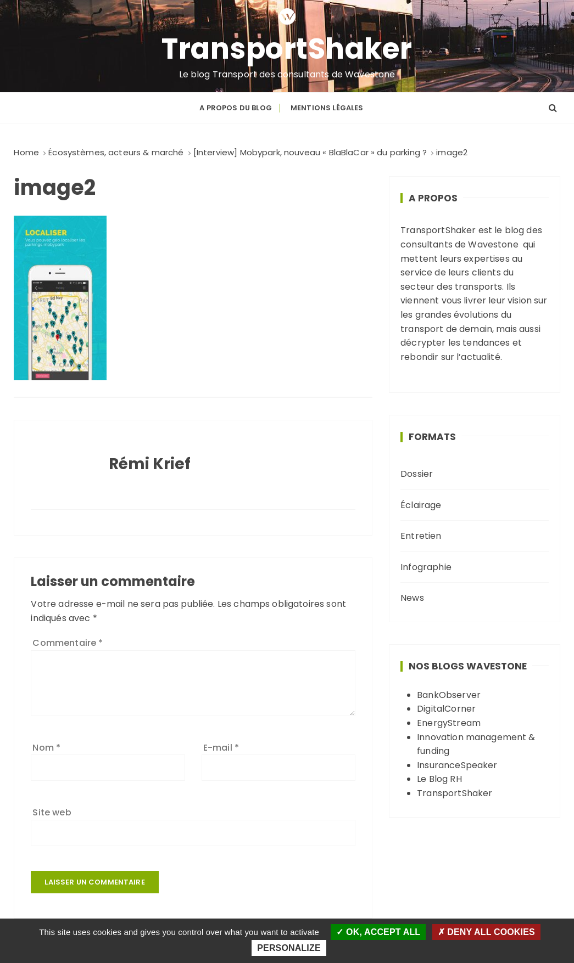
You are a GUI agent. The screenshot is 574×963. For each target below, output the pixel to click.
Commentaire (67, 643)
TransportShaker (287, 48)
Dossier (416, 474)
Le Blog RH (439, 779)
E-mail (221, 747)
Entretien (420, 536)
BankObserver (449, 695)
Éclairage (420, 505)
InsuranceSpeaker (457, 765)
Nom (46, 747)
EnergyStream (449, 723)
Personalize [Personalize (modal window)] (288, 948)
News (412, 598)
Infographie (426, 567)
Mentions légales (327, 108)
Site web (51, 812)
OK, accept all (378, 932)
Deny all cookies (486, 932)
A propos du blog (235, 108)
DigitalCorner (446, 708)
